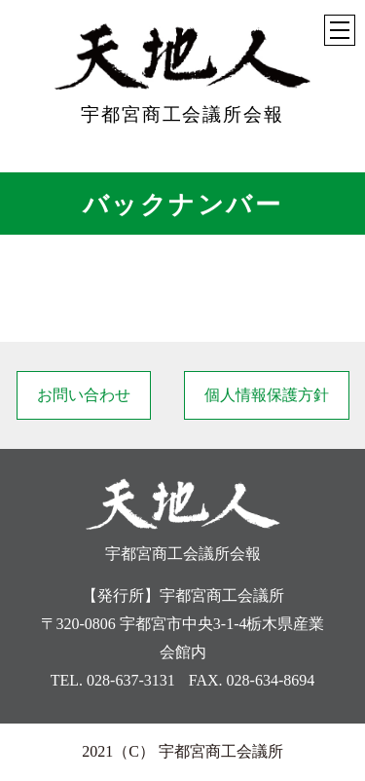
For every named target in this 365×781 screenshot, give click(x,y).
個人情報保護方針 (266, 395)
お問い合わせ (83, 395)
